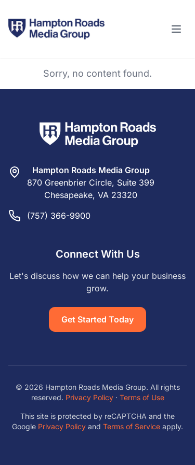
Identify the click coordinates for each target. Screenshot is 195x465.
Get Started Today (97, 319)
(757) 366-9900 (58, 215)
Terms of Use (142, 397)
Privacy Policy (89, 397)
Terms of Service (131, 426)
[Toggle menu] (176, 29)
